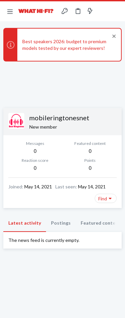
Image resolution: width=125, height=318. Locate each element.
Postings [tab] (61, 223)
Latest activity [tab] (24, 223)
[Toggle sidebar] (103, 11)
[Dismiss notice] (113, 37)
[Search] (116, 11)
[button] (10, 11)
